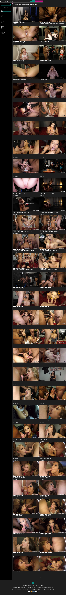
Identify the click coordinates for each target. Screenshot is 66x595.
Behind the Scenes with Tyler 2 (45, 571)
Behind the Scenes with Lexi (18, 552)
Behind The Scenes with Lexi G (45, 211)
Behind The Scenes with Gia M (45, 344)
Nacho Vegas (52, 23)
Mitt (13, 401)
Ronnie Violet (15, 23)
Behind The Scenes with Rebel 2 (18, 60)
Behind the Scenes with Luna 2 (18, 514)
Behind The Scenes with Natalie (45, 287)
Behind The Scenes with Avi (44, 306)
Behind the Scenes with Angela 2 (45, 514)
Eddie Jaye (44, 155)
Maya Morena (20, 420)
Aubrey (25, 250)
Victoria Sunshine (62, 42)
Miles (25, 61)
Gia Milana (22, 155)
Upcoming (62, 6)
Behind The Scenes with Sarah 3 (18, 476)
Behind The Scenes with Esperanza (46, 476)
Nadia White (56, 250)
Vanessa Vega (53, 155)
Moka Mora (46, 496)
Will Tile (49, 42)
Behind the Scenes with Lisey (18, 457)
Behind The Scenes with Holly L (18, 211)
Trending (52, 6)
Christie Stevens (31, 174)
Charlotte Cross (31, 269)
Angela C (48, 515)
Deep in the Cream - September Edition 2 (20, 79)
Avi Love (57, 307)
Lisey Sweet (16, 458)
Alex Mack (27, 155)
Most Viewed (56, 6)
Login (34, 1)
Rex (53, 61)
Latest (48, 6)
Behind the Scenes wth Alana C (45, 438)
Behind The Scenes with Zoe (18, 230)
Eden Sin (25, 401)
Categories (6, 7)
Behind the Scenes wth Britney (18, 438)
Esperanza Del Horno (45, 477)
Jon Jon (49, 23)
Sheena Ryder (52, 401)
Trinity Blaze (57, 231)
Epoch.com (16, 589)
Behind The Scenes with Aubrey (18, 249)
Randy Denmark (45, 61)
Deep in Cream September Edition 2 (19, 41)
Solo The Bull (55, 23)
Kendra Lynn (44, 534)
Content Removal (52, 589)
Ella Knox (18, 496)
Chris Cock (41, 23)
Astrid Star (21, 534)
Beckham (46, 515)
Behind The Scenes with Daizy (18, 287)
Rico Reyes (46, 23)
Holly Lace (25, 212)
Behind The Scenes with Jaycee (45, 268)
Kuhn (15, 401)
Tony (48, 458)
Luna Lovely (18, 515)
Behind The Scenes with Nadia (45, 249)
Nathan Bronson (48, 401)
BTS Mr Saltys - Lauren (43, 79)
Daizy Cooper (30, 288)
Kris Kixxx (58, 23)
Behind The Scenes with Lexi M (18, 344)
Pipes (17, 420)
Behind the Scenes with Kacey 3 (45, 457)
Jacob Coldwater (62, 23)
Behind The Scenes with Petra (18, 325)
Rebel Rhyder (27, 61)
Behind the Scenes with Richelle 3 (46, 552)
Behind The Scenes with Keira (45, 98)
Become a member (39, 1)
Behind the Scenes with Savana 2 (19, 571)
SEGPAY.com (39, 589)
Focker (47, 458)
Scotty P (44, 23)
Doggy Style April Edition (44, 41)
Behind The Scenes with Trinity (45, 230)
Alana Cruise (42, 439)
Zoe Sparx (30, 231)
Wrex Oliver (17, 401)
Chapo (50, 458)
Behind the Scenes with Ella (18, 495)
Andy (41, 401)
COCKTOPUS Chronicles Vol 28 (45, 22)
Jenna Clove (51, 61)
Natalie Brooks (58, 288)
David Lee (55, 61)
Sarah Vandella (21, 477)
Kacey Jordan (44, 458)
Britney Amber (18, 439)
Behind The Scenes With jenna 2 (45, 60)
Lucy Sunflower (37, 42)
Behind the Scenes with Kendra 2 (45, 533)
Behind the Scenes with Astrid (18, 533)
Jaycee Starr (55, 269)
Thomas (41, 458)
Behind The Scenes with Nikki (18, 306)
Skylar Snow (42, 420)
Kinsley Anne (26, 193)
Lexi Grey (57, 212)
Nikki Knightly (30, 307)
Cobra (27, 420)
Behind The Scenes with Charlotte (19, 268)
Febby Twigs (53, 193)
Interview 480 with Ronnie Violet (19, 22)
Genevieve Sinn (42, 174)
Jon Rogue (47, 155)
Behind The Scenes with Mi (44, 325)
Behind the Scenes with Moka (45, 495)
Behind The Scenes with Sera (18, 98)
